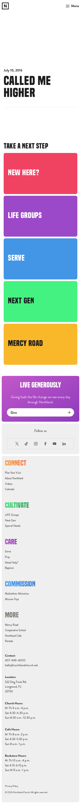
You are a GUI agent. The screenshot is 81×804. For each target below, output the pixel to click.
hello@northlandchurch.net (21, 665)
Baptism (9, 568)
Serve (8, 551)
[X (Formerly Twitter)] (17, 444)
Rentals (9, 641)
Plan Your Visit (13, 473)
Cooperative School (15, 630)
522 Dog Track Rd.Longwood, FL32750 (16, 687)
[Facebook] (45, 444)
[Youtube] (54, 444)
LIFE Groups (12, 515)
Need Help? (11, 563)
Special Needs (12, 526)
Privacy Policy (11, 786)
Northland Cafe (13, 636)
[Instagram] (35, 444)
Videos (8, 484)
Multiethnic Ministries (17, 594)
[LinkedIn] (64, 444)
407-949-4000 (15, 660)
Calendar (9, 489)
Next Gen (10, 520)
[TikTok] (26, 444)
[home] (5, 6)
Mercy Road (11, 625)
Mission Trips (12, 599)
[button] (71, 6)
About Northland (14, 478)
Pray (7, 557)
